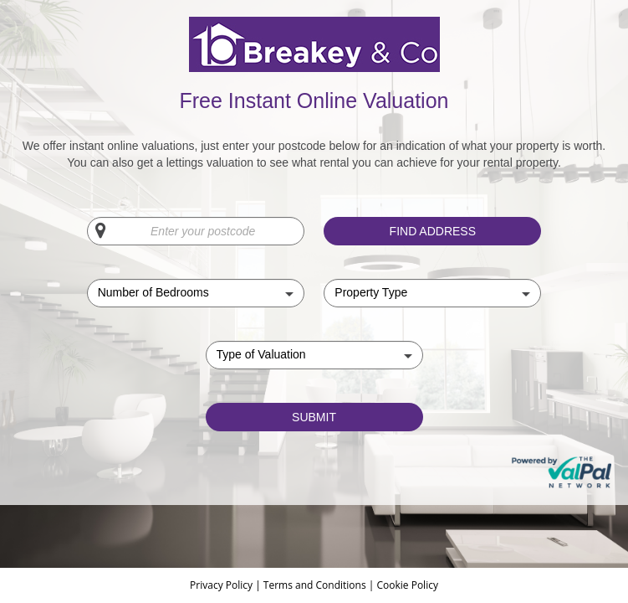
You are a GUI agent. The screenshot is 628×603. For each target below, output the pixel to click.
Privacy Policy (222, 585)
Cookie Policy (406, 585)
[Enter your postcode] (195, 231)
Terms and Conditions (314, 585)
